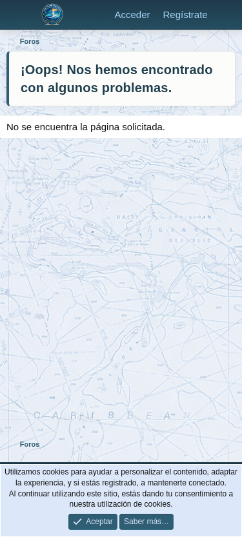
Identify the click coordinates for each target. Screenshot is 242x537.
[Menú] (18, 15)
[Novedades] (226, 14)
